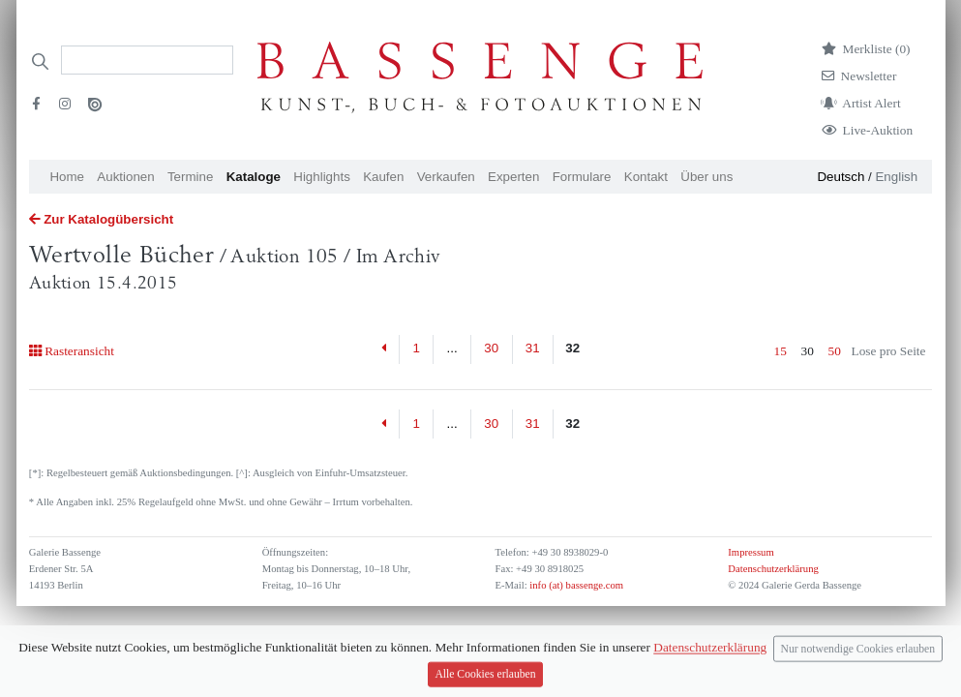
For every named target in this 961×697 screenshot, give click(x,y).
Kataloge (253, 176)
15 (780, 351)
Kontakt (646, 176)
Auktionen (125, 176)
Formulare (582, 176)
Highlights (321, 176)
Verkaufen (446, 176)
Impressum (750, 552)
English (896, 176)
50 (834, 351)
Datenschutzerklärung (773, 568)
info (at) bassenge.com (575, 585)
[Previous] (385, 349)
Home (66, 176)
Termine (190, 176)
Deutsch (840, 176)
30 (491, 348)
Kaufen (383, 176)
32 (572, 348)
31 (533, 348)
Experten (513, 176)
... (452, 348)
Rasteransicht (71, 351)
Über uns (706, 176)
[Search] (147, 60)
